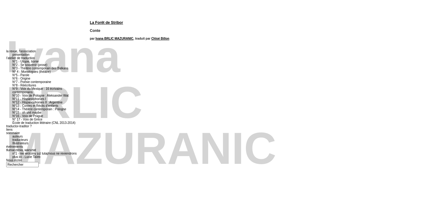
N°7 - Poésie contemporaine (31, 82)
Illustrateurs (20, 143)
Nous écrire (14, 160)
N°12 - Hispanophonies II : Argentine (37, 102)
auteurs (17, 136)
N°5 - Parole (20, 75)
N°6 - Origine (21, 78)
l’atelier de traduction (20, 58)
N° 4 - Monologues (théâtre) (31, 71)
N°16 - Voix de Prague (27, 116)
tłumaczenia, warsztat (21, 150)
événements (14, 146)
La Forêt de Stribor (106, 22)
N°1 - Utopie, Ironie (25, 61)
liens (9, 129)
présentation (20, 54)
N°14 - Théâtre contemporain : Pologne (39, 109)
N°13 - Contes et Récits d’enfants (35, 105)
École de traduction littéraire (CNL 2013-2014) (44, 123)
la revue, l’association (21, 51)
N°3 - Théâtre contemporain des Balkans (40, 68)
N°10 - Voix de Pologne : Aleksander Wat (40, 95)
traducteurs (20, 140)
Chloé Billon (160, 38)
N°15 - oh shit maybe (27, 112)
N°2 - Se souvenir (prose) (29, 65)
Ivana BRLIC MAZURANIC (114, 38)
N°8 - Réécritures (24, 85)
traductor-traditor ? (19, 126)
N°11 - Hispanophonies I (29, 99)
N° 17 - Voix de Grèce (27, 119)
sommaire (13, 133)
